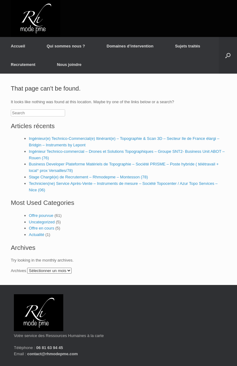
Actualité (36, 234)
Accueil (18, 46)
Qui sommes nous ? (66, 46)
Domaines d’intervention (130, 46)
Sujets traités (187, 46)
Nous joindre (69, 64)
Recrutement (23, 64)
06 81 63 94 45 (49, 347)
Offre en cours (41, 228)
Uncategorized (42, 222)
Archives (18, 270)
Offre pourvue (41, 215)
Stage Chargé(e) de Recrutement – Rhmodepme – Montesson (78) (88, 177)
